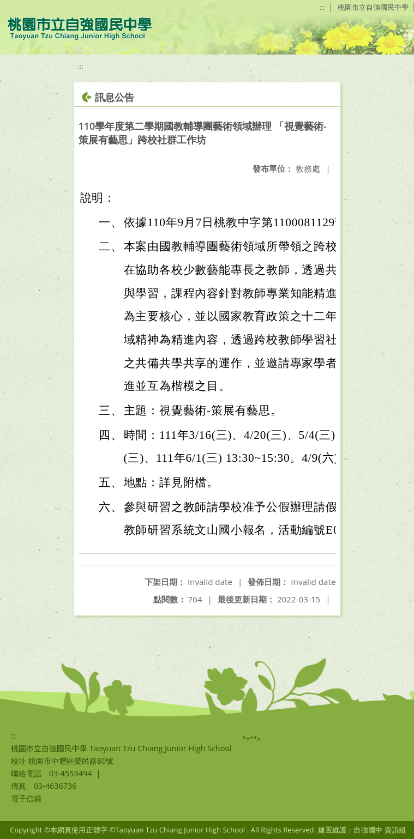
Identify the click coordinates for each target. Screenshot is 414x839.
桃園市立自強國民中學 (373, 7)
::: (322, 7)
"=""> (252, 739)
